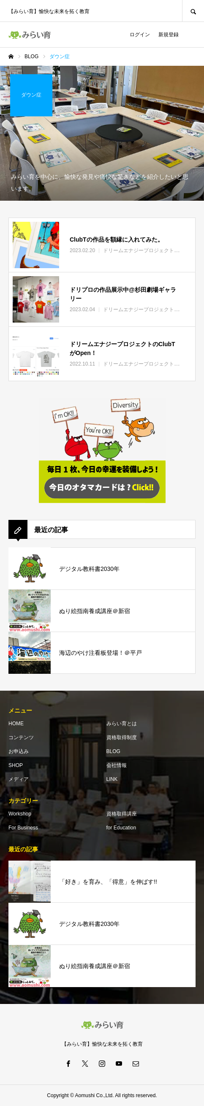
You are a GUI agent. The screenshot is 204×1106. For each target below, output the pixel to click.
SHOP (15, 765)
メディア (18, 779)
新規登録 (168, 35)
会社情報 (116, 765)
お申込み (18, 751)
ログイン (140, 35)
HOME (16, 724)
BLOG (113, 751)
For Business (23, 828)
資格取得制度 (121, 737)
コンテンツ (21, 737)
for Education (121, 828)
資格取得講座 (121, 814)
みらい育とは (121, 724)
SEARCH (193, 11)
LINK (112, 779)
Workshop (19, 814)
